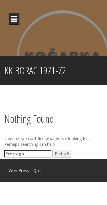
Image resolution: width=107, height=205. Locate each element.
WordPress (19, 170)
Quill (37, 170)
